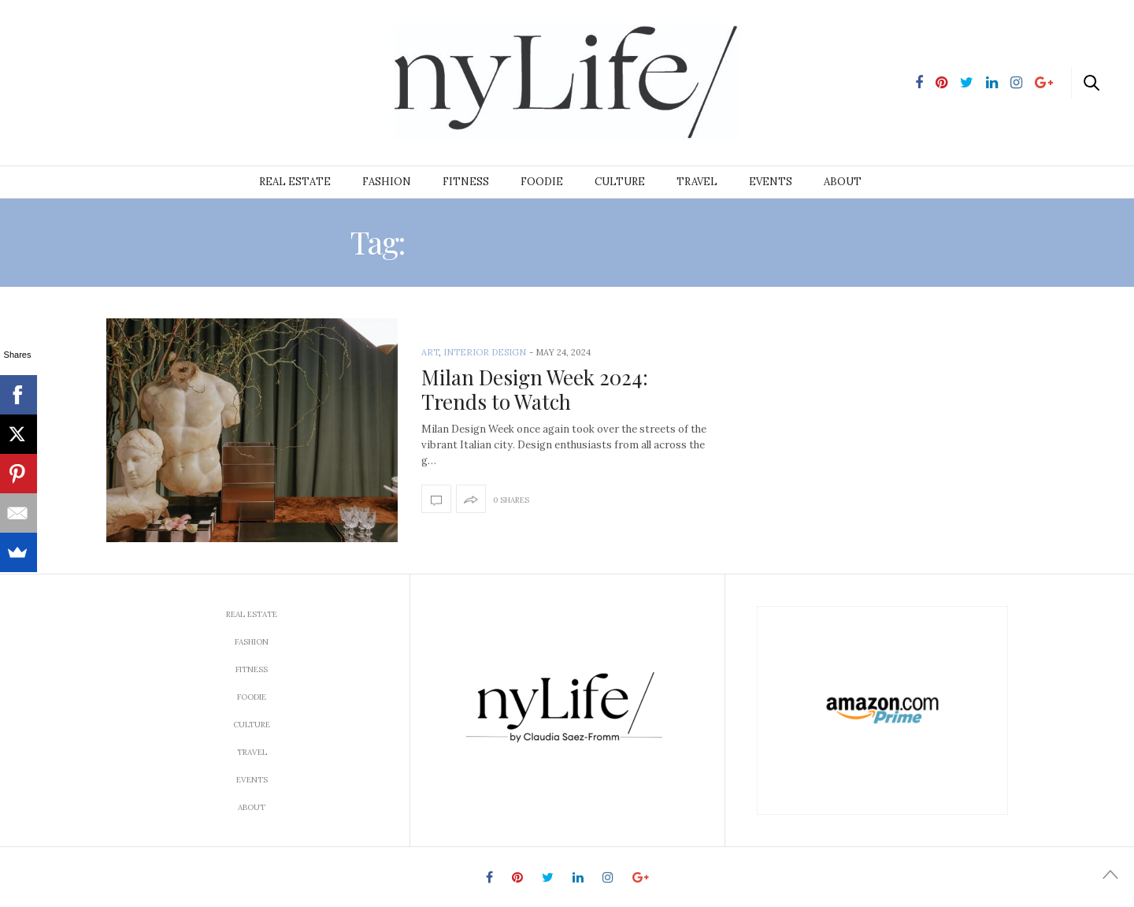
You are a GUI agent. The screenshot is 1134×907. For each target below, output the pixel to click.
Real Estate (295, 181)
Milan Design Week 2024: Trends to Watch (534, 389)
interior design (484, 352)
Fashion (386, 181)
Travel (696, 181)
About (843, 181)
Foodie (542, 181)
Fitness (466, 181)
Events (770, 181)
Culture (620, 181)
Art (430, 352)
